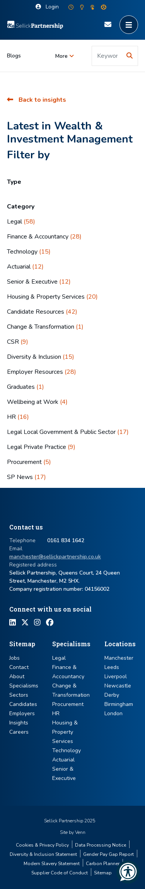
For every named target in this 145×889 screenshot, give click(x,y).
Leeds (111, 667)
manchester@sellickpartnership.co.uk (55, 556)
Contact (19, 667)
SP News (26, 477)
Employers (22, 713)
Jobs (14, 658)
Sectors (18, 695)
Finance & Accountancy (44, 236)
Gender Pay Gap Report (108, 854)
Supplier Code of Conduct (59, 873)
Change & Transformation (45, 327)
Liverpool (115, 676)
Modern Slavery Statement (52, 863)
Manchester (118, 658)
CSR (17, 342)
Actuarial (25, 266)
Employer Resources (41, 372)
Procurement (29, 462)
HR (18, 417)
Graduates (25, 387)
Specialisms (23, 685)
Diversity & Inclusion (40, 357)
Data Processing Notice (100, 845)
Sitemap (103, 873)
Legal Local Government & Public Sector (68, 432)
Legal (21, 221)
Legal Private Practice (41, 447)
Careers (19, 732)
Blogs (14, 55)
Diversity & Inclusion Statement (43, 854)
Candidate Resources (42, 312)
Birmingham (118, 704)
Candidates (23, 704)
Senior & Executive (39, 281)
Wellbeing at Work (37, 402)
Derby (111, 695)
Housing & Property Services (52, 296)
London (113, 713)
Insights (18, 722)
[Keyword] (107, 56)
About (16, 676)
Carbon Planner (102, 863)
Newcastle (117, 685)
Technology (29, 251)
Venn (80, 832)
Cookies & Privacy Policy (42, 845)
